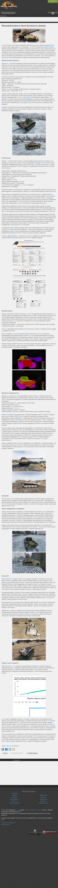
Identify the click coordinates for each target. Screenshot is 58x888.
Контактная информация (8, 822)
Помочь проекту (5, 824)
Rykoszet (14, 793)
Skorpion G (5, 63)
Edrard (5, 753)
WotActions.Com (43, 803)
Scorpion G (9, 666)
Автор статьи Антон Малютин (10, 746)
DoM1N (14, 795)
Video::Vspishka (14, 803)
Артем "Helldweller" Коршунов (33, 810)
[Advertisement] (29, 19)
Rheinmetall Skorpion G (47, 47)
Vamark (17, 810)
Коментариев (32, 753)
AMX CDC (17, 416)
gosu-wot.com (14, 799)
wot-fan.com (43, 799)
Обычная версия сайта (8, 13)
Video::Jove (43, 795)
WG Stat (14, 797)
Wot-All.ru (43, 801)
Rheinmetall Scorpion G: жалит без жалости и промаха (24, 26)
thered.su (43, 797)
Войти (52, 1)
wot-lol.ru (14, 801)
